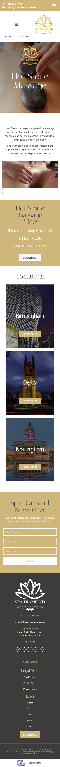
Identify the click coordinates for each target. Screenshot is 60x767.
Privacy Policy (43, 751)
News (8, 36)
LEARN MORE (30, 333)
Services (30, 662)
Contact (25, 36)
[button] (30, 190)
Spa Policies (26, 751)
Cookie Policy (30, 753)
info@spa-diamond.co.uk (31, 622)
